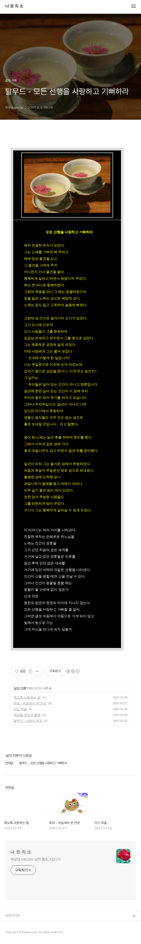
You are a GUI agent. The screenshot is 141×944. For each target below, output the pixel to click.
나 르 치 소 (14, 6)
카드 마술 (20, 709)
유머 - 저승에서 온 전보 (29, 703)
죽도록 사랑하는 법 (27, 697)
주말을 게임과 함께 (27, 715)
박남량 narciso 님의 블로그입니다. (36, 859)
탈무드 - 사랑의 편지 (27, 721)
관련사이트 (12, 916)
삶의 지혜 (20, 688)
